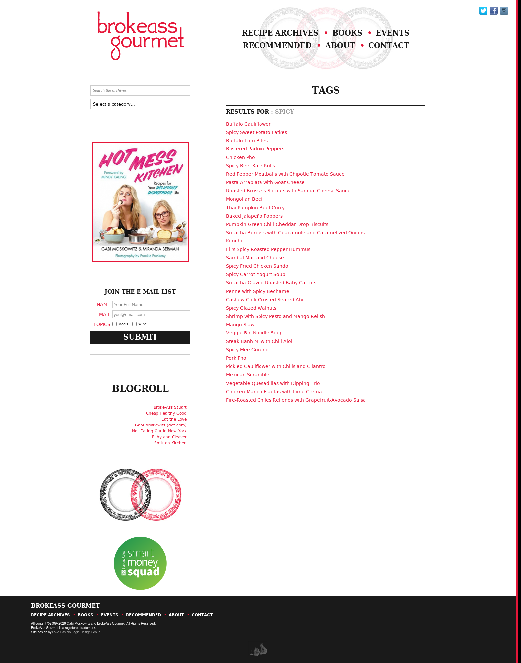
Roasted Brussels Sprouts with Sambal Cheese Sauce (288, 190)
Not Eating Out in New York (159, 431)
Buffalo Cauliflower (248, 124)
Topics (101, 324)
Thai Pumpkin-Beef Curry (255, 207)
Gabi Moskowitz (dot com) (161, 425)
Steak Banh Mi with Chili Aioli (260, 341)
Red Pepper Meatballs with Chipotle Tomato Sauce (285, 174)
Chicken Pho (240, 157)
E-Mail (102, 314)
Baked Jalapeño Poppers (254, 216)
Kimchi (234, 240)
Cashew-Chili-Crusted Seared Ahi (264, 299)
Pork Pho (236, 358)
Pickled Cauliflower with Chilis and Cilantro (276, 366)
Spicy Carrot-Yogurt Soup (255, 274)
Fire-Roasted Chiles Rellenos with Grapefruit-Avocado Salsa (296, 400)
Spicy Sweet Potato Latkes (256, 132)
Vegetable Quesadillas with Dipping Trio (273, 383)
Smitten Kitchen (170, 443)
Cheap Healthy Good (166, 413)
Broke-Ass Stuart (170, 407)
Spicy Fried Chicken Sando (257, 266)
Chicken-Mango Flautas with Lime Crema (274, 391)
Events (393, 33)
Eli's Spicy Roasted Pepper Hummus (268, 249)
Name (103, 304)
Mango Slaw (240, 324)
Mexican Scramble (247, 374)
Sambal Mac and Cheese (255, 257)
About (340, 45)
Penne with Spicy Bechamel (258, 291)
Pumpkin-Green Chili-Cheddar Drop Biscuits (277, 224)
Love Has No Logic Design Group (76, 632)
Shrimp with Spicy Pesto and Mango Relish (275, 316)
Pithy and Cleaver (169, 437)
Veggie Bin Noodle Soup (254, 332)
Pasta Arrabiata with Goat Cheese (265, 182)
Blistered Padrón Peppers (255, 148)
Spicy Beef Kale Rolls (250, 165)
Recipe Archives (280, 33)
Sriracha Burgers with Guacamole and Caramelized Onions (295, 232)
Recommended (277, 45)
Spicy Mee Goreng (247, 349)
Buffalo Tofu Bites (247, 140)
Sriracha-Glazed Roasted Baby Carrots (271, 282)
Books (347, 33)
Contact (388, 45)
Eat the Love (174, 419)
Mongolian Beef (244, 199)
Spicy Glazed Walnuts (251, 308)
